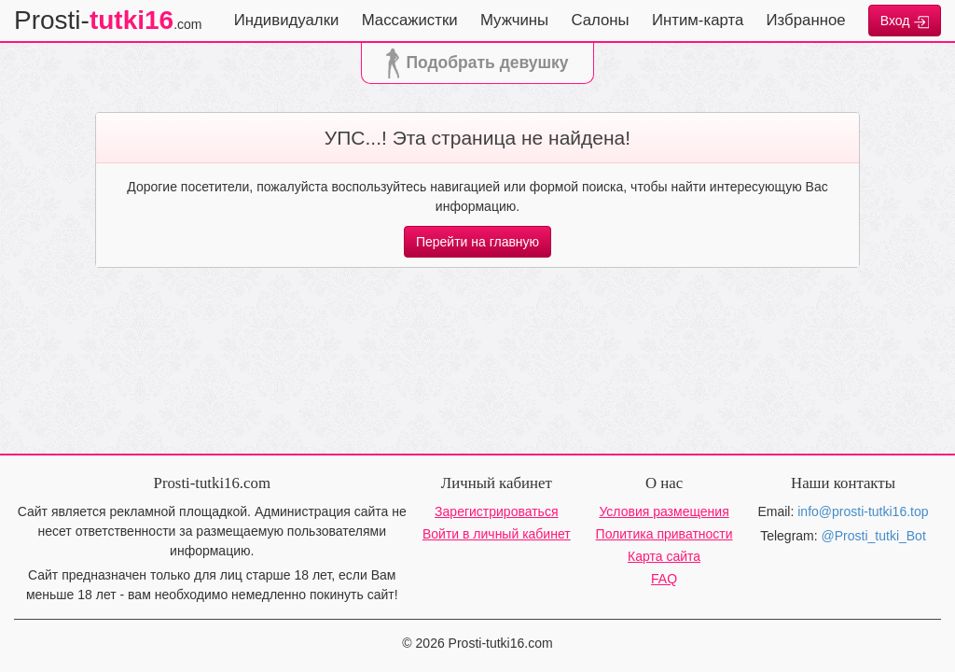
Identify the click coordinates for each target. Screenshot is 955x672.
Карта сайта (664, 556)
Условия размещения (663, 511)
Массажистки (410, 20)
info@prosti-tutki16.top (862, 511)
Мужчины (514, 20)
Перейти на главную (477, 241)
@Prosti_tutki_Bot (874, 535)
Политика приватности (664, 533)
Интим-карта (697, 20)
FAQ (664, 578)
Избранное (806, 20)
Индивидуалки (286, 20)
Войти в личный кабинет (496, 533)
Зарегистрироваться (496, 511)
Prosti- (108, 20)
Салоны (600, 20)
